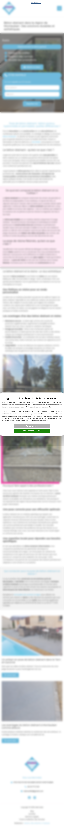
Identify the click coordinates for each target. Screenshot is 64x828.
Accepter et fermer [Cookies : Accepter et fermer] (32, 431)
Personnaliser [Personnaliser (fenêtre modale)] (32, 426)
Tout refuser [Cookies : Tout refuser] (36, 3)
